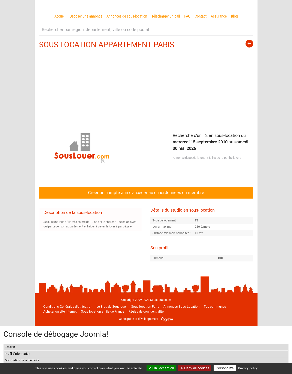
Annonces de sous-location (126, 16)
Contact (201, 16)
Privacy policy (248, 368)
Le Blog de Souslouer (111, 307)
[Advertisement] (146, 82)
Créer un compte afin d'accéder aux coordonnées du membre (146, 192)
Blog (234, 16)
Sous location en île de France (102, 311)
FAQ (187, 16)
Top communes (215, 307)
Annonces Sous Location (181, 307)
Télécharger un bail (165, 16)
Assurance (219, 16)
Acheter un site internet (60, 311)
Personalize (225, 368)
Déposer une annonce (86, 16)
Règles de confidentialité (146, 311)
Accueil (59, 16)
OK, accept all (161, 368)
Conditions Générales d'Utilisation (67, 307)
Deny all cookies (194, 368)
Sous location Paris (145, 307)
